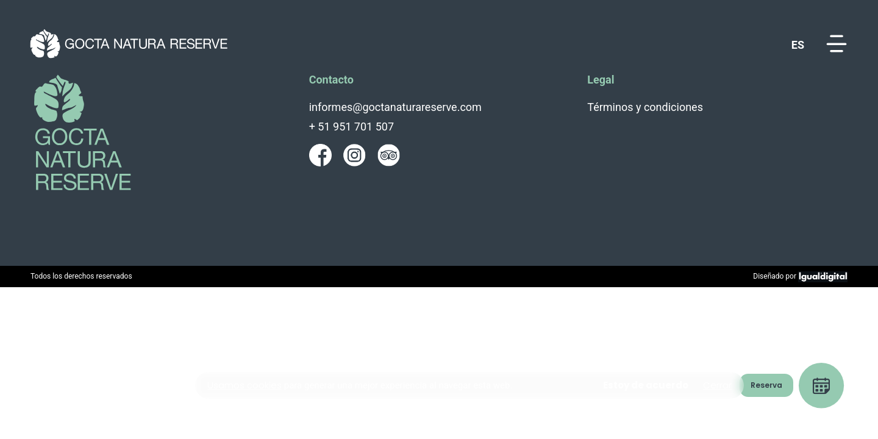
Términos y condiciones (645, 107)
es (797, 44)
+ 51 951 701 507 (351, 126)
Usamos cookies (244, 385)
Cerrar (717, 385)
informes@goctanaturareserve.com (395, 107)
